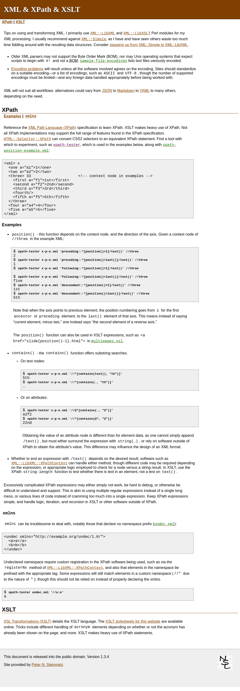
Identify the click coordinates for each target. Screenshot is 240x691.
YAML (145, 91)
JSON (107, 91)
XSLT (20, 22)
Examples (12, 116)
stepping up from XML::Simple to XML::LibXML (149, 45)
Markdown (126, 91)
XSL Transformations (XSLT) (27, 624)
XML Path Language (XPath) (52, 128)
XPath (7, 22)
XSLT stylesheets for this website (132, 624)
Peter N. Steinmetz (47, 667)
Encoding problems (27, 69)
